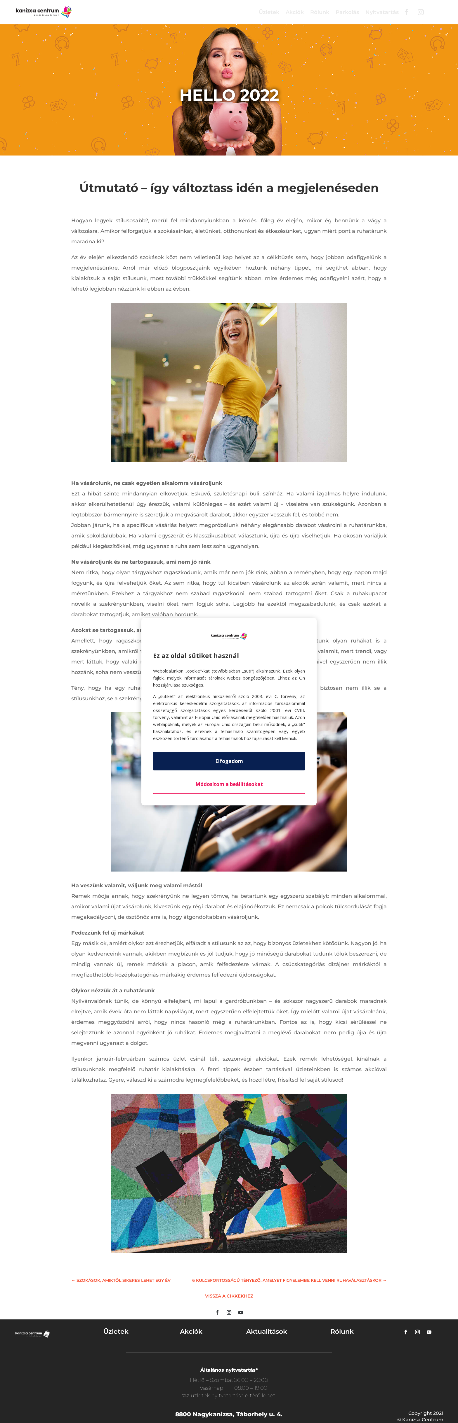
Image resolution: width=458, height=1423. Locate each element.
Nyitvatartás (382, 12)
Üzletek (269, 12)
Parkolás (347, 12)
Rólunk (319, 12)
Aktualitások (266, 1331)
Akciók (295, 12)
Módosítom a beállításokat (229, 784)
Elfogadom (229, 761)
